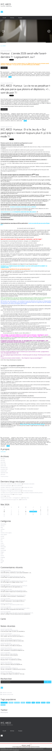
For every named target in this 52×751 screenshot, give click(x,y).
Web (31, 73)
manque (38, 116)
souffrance (21, 116)
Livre (2, 541)
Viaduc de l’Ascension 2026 (6, 494)
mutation (43, 74)
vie (35, 114)
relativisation (3, 444)
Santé (24, 73)
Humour (48, 72)
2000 (2, 77)
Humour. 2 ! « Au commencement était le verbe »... (19, 608)
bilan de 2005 (18, 119)
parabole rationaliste (10, 442)
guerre (23, 74)
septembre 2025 (4, 472)
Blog (18, 72)
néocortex (33, 119)
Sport (2, 559)
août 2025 (3, 474)
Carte (3, 618)
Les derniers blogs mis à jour (16, 746)
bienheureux (22, 444)
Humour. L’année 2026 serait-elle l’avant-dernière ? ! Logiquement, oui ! (24, 54)
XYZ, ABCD (6, 4)
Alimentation (3, 524)
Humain (44, 72)
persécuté (38, 443)
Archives (12, 17)
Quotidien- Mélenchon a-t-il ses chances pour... (11, 487)
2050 (4, 74)
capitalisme (3, 117)
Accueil (4, 17)
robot (41, 117)
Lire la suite (4, 67)
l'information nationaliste (28, 483)
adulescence (13, 120)
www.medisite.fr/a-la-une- (18, 212)
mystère (34, 441)
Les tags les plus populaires (35, 746)
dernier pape (29, 75)
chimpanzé (19, 443)
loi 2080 (5, 77)
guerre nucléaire (17, 74)
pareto (33, 75)
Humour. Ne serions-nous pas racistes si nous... (15, 590)
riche (19, 440)
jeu (9, 118)
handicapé (40, 440)
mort (37, 114)
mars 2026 (3, 462)
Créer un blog (24, 745)
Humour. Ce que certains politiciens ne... (9, 668)
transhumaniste (40, 444)
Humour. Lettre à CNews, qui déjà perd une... (10, 635)
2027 (10, 74)
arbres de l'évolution (44, 75)
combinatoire (39, 441)
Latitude (8, 496)
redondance (38, 119)
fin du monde (19, 75)
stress (47, 116)
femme (2, 116)
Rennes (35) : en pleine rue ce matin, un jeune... (11, 483)
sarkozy (23, 702)
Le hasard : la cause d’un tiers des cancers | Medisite (23, 206)
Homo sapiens (38, 72)
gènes (45, 442)
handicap (36, 440)
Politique (11, 73)
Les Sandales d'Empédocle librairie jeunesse (32, 492)
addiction (27, 117)
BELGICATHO (24, 499)
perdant (25, 118)
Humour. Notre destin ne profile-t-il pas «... (14, 604)
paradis (27, 444)
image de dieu (27, 442)
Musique (2, 545)
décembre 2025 (4, 467)
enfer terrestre (41, 438)
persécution (32, 443)
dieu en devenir (33, 442)
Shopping (3, 557)
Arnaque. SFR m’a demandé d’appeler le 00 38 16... (12, 649)
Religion (20, 73)
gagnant (21, 118)
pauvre (22, 440)
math (7, 441)
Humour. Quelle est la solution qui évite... (10, 630)
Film (1, 531)
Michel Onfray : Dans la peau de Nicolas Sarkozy (32, 424)
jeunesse (3, 120)
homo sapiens (42, 114)
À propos (20, 17)
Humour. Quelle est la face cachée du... (9, 654)
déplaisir (16, 116)
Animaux (18, 113)
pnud (46, 118)
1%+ (8, 443)
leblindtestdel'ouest (18, 489)
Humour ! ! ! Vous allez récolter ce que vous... (10, 672)
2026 (13, 74)
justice (23, 443)
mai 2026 (3, 458)
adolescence (19, 120)
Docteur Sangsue (18, 494)
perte (14, 118)
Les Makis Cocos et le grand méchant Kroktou (11, 492)
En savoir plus (16, 750)
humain (9, 116)
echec (17, 118)
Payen (2, 571)
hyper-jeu (38, 75)
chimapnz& (38, 74)
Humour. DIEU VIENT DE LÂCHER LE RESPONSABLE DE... (21, 613)
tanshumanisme (33, 444)
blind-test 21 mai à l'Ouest (6, 489)
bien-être (26, 116)
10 (4, 511)
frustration (43, 116)
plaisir (13, 116)
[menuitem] (4, 18)
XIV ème (2, 496)
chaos (30, 441)
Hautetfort (28, 745)
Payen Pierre (3, 608)
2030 (7, 74)
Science (27, 73)
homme (47, 114)
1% (26, 119)
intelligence (3, 441)
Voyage (2, 560)
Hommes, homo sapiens (29, 72)
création (21, 442)
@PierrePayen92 (4, 712)
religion (8, 119)
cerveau (45, 440)
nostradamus (12, 75)
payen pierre (28, 74)
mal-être (30, 116)
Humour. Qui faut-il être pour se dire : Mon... (15, 571)
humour (38, 73)
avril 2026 (3, 460)
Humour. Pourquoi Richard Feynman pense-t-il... (11, 639)
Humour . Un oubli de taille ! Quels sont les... (10, 644)
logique (7, 75)
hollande (11, 702)
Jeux (1, 73)
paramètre (11, 441)
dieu (11, 119)
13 (25, 511)
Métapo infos (26, 497)
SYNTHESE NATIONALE (27, 490)
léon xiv (24, 75)
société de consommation (12, 117)
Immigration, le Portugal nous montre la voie (11, 490)
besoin (34, 116)
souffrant (31, 440)
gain (12, 118)
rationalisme (40, 442)
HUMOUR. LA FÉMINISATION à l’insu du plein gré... (16, 581)
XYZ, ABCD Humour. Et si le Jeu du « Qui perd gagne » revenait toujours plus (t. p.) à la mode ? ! (26, 133)
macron (43, 702)
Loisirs (2, 543)
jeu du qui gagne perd (12, 440)
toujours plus (21, 117)
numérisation (46, 117)
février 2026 (3, 464)
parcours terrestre (11, 444)
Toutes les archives (4, 476)
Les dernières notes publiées (26, 746)
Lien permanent (5, 72)
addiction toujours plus (34, 117)
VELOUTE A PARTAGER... (6, 485)
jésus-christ (43, 443)
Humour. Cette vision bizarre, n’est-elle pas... (10, 663)
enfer (49, 118)
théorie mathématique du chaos (21, 441)
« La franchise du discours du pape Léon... (10, 499)
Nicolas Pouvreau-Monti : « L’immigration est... (11, 497)
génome (33, 74)
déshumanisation (4, 118)
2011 (29, 119)
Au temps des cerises (28, 487)
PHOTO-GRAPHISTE (17, 485)
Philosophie (5, 73)
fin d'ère (42, 73)
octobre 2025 (4, 471)
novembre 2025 (4, 469)
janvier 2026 (3, 465)
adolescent (7, 120)
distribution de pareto (39, 118)
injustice (27, 443)
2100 (2, 74)
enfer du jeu (3, 119)
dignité (5, 116)
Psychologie (15, 73)
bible (14, 119)
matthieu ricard (44, 119)
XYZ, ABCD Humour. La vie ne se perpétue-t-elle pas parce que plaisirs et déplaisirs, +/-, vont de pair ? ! (26, 89)
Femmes (21, 72)
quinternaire (47, 73)
